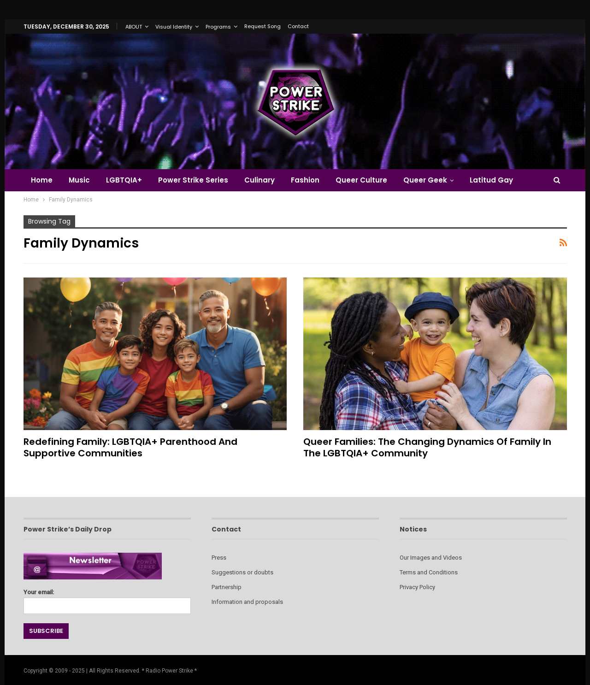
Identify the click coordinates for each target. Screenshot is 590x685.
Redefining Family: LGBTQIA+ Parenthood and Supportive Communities (130, 447)
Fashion (305, 180)
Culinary (259, 180)
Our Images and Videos (431, 557)
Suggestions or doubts (242, 572)
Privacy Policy (417, 587)
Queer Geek (425, 180)
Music (79, 180)
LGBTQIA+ (124, 180)
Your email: (107, 599)
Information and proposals (247, 601)
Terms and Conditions (429, 572)
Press (219, 557)
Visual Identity (173, 26)
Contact (298, 26)
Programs (218, 26)
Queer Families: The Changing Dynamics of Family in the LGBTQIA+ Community (427, 447)
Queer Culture (361, 180)
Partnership (227, 587)
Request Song (262, 26)
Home (42, 180)
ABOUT (133, 26)
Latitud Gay (491, 180)
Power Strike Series (193, 180)
